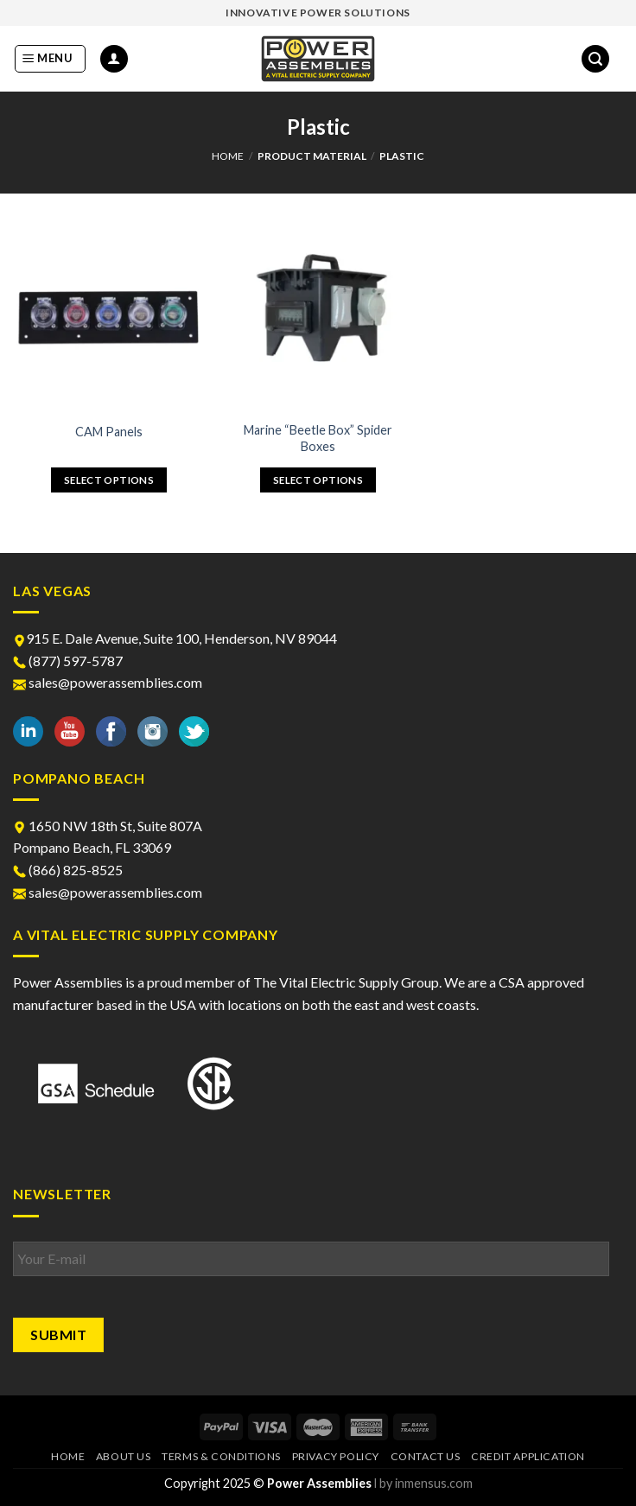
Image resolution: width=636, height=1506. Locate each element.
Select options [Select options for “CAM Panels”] (109, 480)
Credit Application (528, 1456)
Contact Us (426, 1456)
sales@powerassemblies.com (107, 682)
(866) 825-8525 (68, 869)
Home (228, 155)
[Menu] (50, 59)
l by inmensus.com (423, 1483)
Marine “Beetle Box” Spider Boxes (318, 438)
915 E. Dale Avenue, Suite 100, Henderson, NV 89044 (175, 638)
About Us (123, 1456)
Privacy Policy (336, 1456)
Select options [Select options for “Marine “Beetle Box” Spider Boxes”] (318, 480)
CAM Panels (109, 431)
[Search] (595, 59)
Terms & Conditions (221, 1456)
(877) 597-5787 (68, 660)
